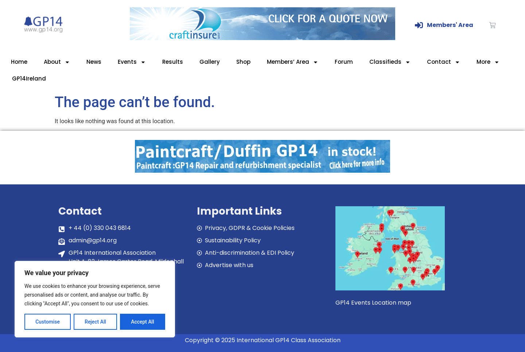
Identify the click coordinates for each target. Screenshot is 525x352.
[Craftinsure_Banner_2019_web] (262, 38)
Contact (443, 62)
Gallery (209, 62)
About (57, 62)
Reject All (95, 322)
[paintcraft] (262, 170)
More (488, 62)
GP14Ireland (29, 78)
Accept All (142, 322)
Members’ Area (292, 62)
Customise (47, 322)
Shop (243, 62)
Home (19, 62)
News (93, 62)
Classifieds (390, 62)
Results (172, 62)
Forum (344, 62)
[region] (95, 299)
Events (132, 62)
